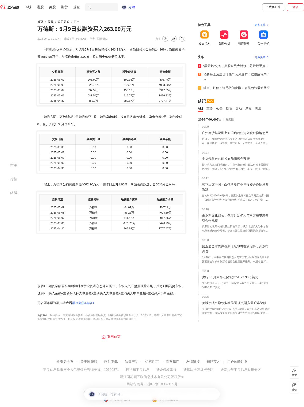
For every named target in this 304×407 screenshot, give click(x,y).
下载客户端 (273, 7)
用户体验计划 (237, 361)
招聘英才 (213, 361)
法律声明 (131, 361)
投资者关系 (65, 361)
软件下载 (111, 361)
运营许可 (152, 361)
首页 (40, 21)
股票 (50, 21)
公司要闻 (63, 21)
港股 (40, 7)
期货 (64, 7)
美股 (52, 7)
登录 (295, 7)
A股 (28, 7)
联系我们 (172, 361)
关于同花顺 (88, 361)
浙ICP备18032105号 (162, 384)
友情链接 (193, 361)
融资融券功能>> (83, 303)
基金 (76, 7)
